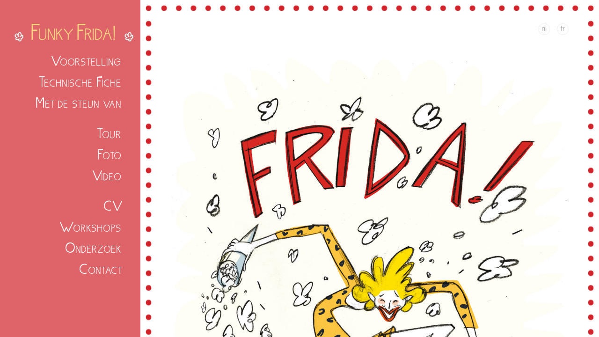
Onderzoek (94, 248)
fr (563, 28)
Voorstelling (86, 60)
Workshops (91, 227)
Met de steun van (79, 103)
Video (107, 175)
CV (113, 206)
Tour (109, 133)
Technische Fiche (80, 82)
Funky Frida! (74, 32)
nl (544, 28)
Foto (110, 154)
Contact (101, 269)
